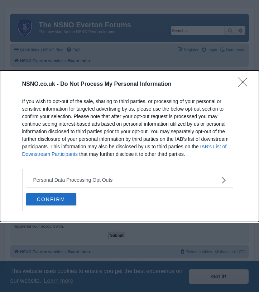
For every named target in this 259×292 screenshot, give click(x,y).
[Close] (245, 84)
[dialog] (129, 146)
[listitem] (129, 180)
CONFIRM (51, 199)
